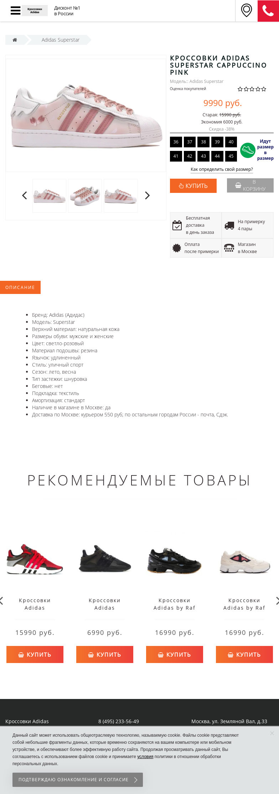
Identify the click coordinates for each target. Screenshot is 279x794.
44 (217, 156)
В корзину (250, 185)
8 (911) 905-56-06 (268, 11)
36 (176, 142)
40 (231, 142)
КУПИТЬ (197, 185)
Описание (20, 287)
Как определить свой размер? (222, 169)
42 (189, 156)
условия (145, 756)
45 (231, 156)
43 (203, 156)
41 (176, 156)
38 (203, 142)
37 (189, 142)
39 (217, 142)
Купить (35, 652)
